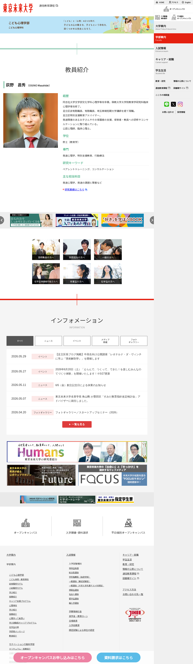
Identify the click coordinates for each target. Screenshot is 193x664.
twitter (173, 104)
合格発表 (73, 620)
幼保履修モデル (16, 583)
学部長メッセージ (17, 631)
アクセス (174, 2)
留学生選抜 (74, 598)
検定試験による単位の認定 (81, 630)
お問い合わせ (168, 112)
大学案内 (11, 554)
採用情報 (181, 112)
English (188, 2)
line (166, 104)
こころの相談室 (162, 94)
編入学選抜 (74, 603)
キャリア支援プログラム (20, 601)
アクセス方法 (129, 589)
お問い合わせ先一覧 (133, 594)
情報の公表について (133, 569)
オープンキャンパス (25, 526)
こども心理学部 (16, 574)
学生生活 (127, 559)
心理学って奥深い (17, 618)
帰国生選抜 (74, 589)
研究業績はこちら (74, 189)
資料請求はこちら (118, 657)
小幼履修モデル (16, 588)
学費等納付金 (75, 611)
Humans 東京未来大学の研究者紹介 (77, 451)
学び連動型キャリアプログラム (23, 622)
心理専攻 (13, 605)
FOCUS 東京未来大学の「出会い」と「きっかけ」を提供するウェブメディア (112, 475)
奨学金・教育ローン (78, 616)
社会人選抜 (74, 594)
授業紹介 (13, 596)
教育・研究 (128, 564)
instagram (180, 104)
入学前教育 (74, 625)
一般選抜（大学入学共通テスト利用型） (86, 585)
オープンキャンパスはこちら (52, 657)
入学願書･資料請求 (77, 526)
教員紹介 (13, 635)
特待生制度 (74, 568)
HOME (161, 2)
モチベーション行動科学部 (22, 644)
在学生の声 (14, 627)
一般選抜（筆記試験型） (79, 581)
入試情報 (70, 554)
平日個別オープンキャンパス (128, 526)
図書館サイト (129, 578)
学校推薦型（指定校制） (79, 576)
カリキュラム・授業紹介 (20, 648)
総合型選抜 (74, 572)
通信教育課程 (47, 6)
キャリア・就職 (131, 554)
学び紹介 (13, 592)
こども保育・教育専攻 (19, 579)
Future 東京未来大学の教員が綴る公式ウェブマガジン (41, 475)
